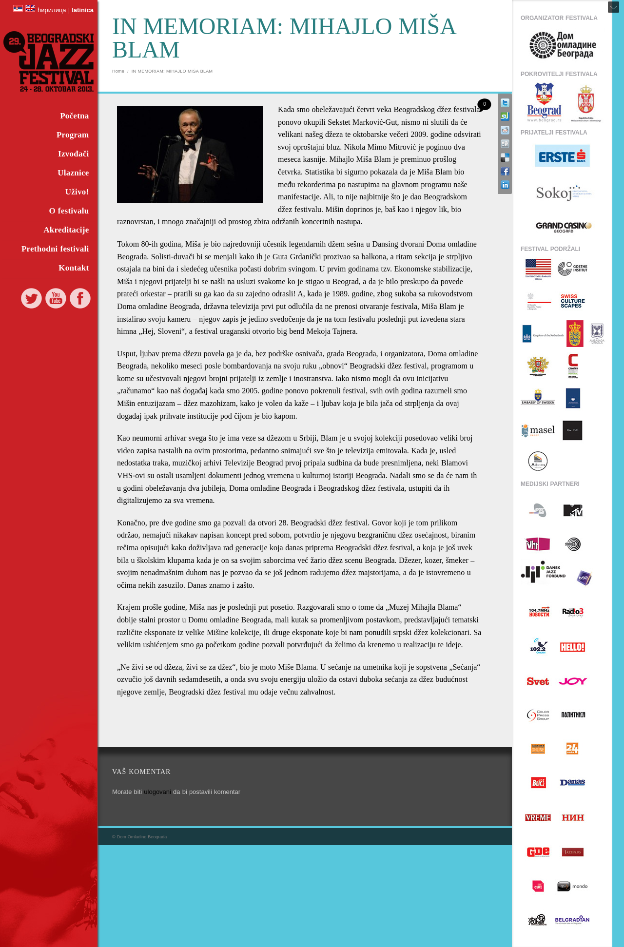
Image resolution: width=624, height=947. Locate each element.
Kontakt (73, 267)
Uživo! (77, 191)
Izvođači (73, 153)
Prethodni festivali (55, 248)
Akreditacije (66, 229)
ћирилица (52, 10)
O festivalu (69, 210)
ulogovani (157, 791)
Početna (74, 115)
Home (118, 71)
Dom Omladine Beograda (142, 836)
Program (73, 134)
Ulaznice (73, 172)
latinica (83, 10)
